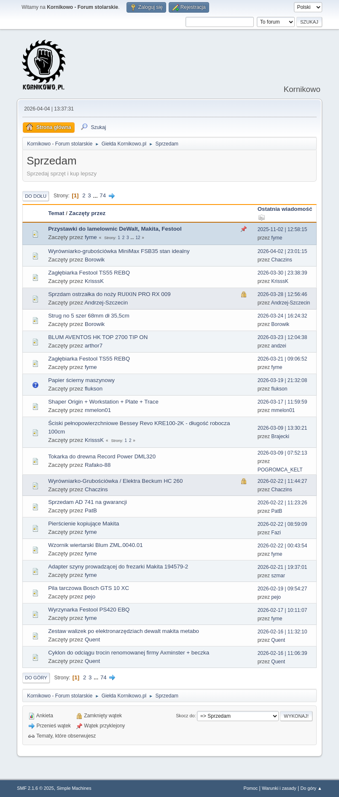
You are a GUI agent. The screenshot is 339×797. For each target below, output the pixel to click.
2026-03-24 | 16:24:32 (282, 316)
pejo (90, 596)
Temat (56, 213)
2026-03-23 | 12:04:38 (282, 337)
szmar (278, 576)
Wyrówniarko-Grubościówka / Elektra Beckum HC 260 (115, 481)
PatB (91, 510)
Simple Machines (74, 788)
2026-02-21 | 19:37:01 (282, 567)
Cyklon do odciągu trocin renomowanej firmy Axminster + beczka (128, 652)
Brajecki (280, 436)
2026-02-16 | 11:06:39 (282, 653)
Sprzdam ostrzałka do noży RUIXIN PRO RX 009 (109, 294)
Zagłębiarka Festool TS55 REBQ (89, 272)
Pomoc (251, 788)
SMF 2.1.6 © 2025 (35, 788)
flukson (93, 388)
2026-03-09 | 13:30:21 (282, 428)
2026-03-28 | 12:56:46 (282, 294)
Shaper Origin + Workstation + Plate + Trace (103, 401)
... (96, 195)
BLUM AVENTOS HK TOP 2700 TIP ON (98, 337)
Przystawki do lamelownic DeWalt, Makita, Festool (115, 229)
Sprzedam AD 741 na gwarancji (87, 502)
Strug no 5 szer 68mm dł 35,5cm (88, 315)
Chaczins (281, 260)
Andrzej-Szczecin (106, 302)
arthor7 (93, 345)
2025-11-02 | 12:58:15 (282, 229)
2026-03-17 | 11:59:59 (282, 402)
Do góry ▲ (311, 788)
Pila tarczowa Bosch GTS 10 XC (88, 588)
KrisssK (94, 281)
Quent (92, 639)
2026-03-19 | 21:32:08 (282, 380)
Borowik (95, 259)
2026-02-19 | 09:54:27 (282, 589)
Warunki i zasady (279, 788)
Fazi (276, 533)
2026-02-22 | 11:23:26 (282, 503)
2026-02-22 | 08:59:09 (282, 524)
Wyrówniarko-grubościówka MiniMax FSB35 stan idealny (118, 251)
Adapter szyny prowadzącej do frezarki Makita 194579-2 (118, 566)
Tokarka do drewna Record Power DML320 (102, 456)
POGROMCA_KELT (280, 470)
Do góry (36, 677)
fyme (91, 237)
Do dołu (35, 196)
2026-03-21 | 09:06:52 (282, 359)
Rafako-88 (98, 465)
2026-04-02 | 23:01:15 (282, 251)
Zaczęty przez (87, 213)
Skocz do (185, 715)
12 (137, 237)
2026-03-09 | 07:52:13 (282, 453)
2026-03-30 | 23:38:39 (282, 273)
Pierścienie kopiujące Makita (83, 523)
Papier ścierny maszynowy (81, 380)
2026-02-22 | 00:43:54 (282, 546)
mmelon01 (98, 410)
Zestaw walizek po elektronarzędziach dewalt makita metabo (123, 631)
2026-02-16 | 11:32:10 (282, 632)
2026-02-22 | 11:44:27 (282, 481)
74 (103, 195)
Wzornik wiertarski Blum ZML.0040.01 (95, 545)
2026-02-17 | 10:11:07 (282, 610)
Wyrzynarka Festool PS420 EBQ (88, 609)
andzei (278, 346)
